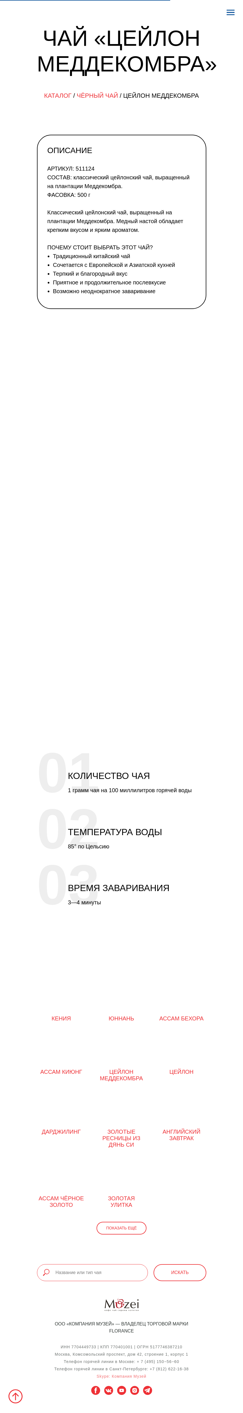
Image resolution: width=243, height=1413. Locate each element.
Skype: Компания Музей (121, 1376)
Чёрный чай (97, 95)
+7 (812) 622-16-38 (169, 1369)
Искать (180, 1272)
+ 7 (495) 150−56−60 (158, 1361)
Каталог (57, 95)
